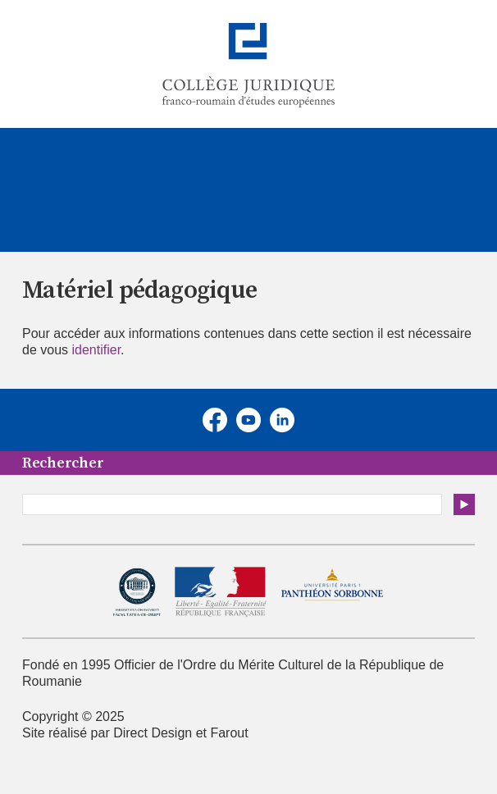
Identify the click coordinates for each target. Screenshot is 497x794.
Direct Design (152, 733)
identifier (96, 350)
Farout (229, 733)
